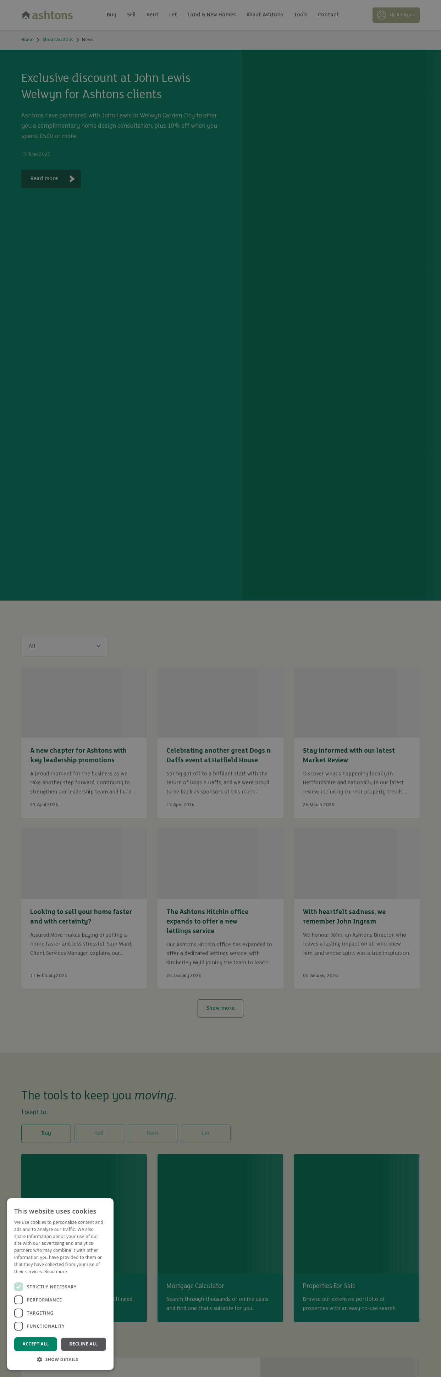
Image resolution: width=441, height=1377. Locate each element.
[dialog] (220, 688)
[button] (60, 1359)
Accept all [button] (36, 1344)
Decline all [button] (84, 1344)
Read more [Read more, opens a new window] (55, 1272)
